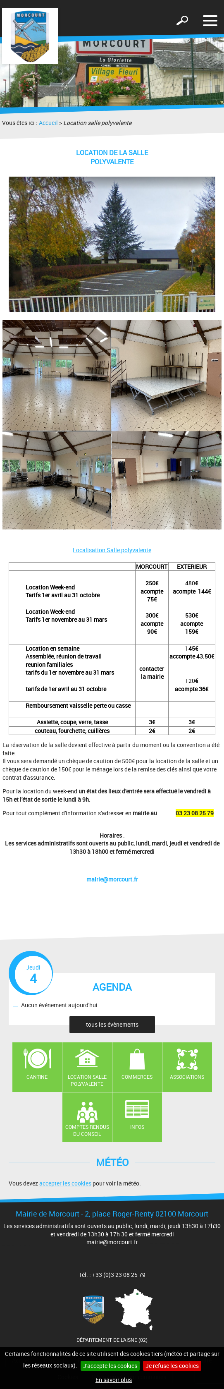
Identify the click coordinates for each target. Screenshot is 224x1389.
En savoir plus (113, 1380)
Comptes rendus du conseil (87, 1130)
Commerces (137, 1076)
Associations (187, 1076)
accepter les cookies (65, 1183)
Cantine (37, 1076)
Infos (137, 1126)
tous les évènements (112, 1024)
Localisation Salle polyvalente (112, 550)
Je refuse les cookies (172, 1366)
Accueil (48, 123)
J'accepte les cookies (110, 1366)
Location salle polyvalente (87, 1080)
